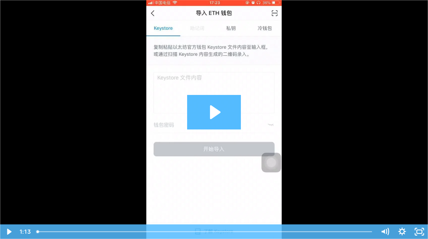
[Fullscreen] (419, 231)
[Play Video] (8, 231)
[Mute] (384, 231)
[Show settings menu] (402, 231)
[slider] (204, 231)
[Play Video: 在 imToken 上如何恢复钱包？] (214, 112)
